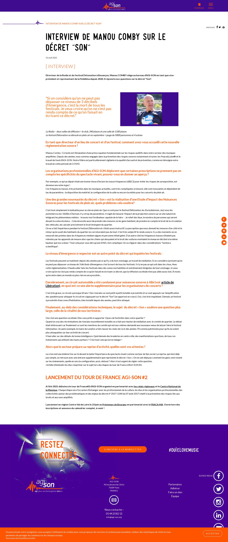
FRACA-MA (157, 404)
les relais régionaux (144, 386)
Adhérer (175, 488)
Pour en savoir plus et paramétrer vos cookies (20, 538)
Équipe (175, 496)
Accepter (212, 533)
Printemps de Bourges (114, 404)
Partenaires (175, 484)
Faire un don (175, 492)
